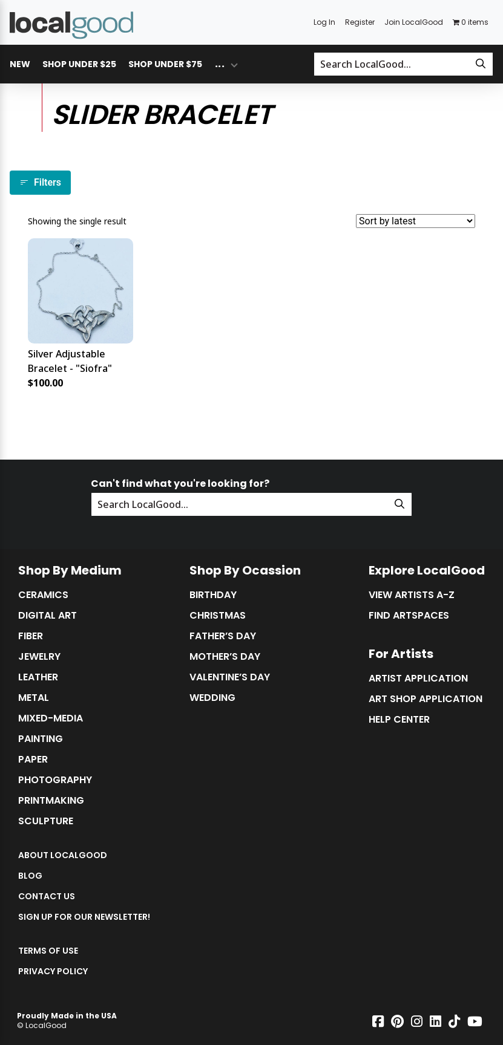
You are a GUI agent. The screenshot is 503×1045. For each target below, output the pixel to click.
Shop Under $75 (165, 64)
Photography (55, 780)
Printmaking (51, 801)
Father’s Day (222, 636)
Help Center (399, 719)
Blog (30, 876)
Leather (38, 677)
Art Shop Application (425, 699)
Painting (40, 739)
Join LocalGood (413, 22)
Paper (33, 759)
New (20, 64)
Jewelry (39, 657)
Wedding (212, 698)
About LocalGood (62, 855)
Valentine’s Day (229, 677)
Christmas (217, 615)
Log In (324, 22)
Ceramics (43, 595)
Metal (33, 698)
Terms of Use (48, 950)
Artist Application (418, 678)
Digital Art (47, 615)
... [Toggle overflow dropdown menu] (220, 64)
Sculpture (45, 821)
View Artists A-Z (412, 595)
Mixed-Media (50, 718)
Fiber (30, 636)
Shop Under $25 (79, 64)
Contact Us (46, 896)
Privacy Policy (53, 971)
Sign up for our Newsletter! (84, 917)
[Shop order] (415, 221)
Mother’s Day (224, 657)
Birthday (213, 595)
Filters (40, 182)
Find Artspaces (409, 615)
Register (360, 22)
